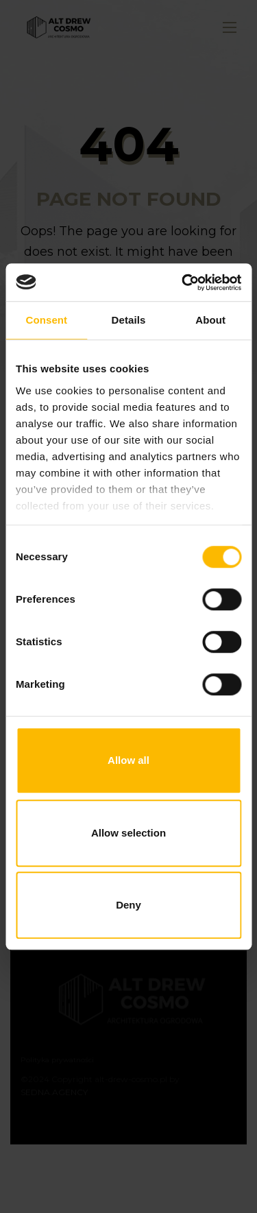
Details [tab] (129, 320)
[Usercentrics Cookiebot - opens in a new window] (183, 282)
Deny (128, 905)
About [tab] (210, 320)
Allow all (128, 760)
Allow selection (128, 833)
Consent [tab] (46, 320)
